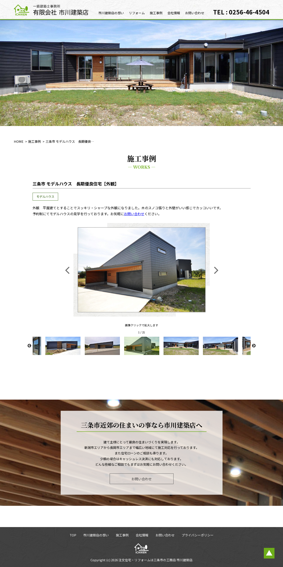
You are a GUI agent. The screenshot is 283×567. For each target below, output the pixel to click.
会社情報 (173, 12)
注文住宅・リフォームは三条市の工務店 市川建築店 (155, 560)
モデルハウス (45, 196)
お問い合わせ (194, 12)
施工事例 (156, 12)
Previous (29, 346)
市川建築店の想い (111, 12)
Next (254, 346)
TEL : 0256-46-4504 (241, 12)
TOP (73, 535)
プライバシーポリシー (198, 535)
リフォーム (137, 12)
